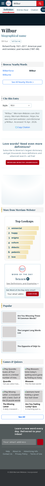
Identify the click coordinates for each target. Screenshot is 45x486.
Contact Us (8, 454)
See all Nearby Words (22, 82)
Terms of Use (36, 454)
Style (5, 105)
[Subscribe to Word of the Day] (15, 294)
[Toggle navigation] (3, 3)
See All (21, 417)
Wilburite (7, 74)
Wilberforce (8, 70)
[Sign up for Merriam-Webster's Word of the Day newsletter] (19, 442)
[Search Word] (40, 3)
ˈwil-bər (16, 41)
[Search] (28, 3)
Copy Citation (22, 127)
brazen (21, 279)
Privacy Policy (22, 454)
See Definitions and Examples (21, 283)
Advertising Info (31, 451)
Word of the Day (22, 274)
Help (8, 451)
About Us (17, 451)
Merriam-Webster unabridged (22, 162)
